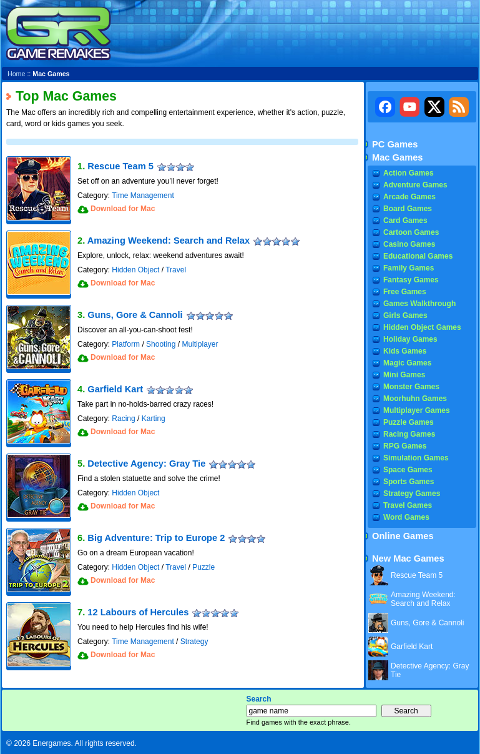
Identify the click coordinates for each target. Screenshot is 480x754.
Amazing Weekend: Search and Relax (168, 241)
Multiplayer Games (416, 410)
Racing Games (409, 434)
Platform (126, 344)
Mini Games (404, 374)
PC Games (395, 144)
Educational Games (418, 256)
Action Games (408, 173)
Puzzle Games (408, 422)
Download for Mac (123, 208)
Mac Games (397, 157)
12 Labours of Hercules (138, 612)
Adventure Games (415, 185)
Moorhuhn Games (415, 398)
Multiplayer (200, 344)
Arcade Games (409, 196)
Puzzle (203, 567)
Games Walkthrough (419, 303)
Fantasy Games (411, 279)
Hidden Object (135, 269)
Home (16, 73)
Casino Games (409, 244)
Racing (123, 418)
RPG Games (404, 446)
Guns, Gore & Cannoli (134, 315)
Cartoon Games (411, 232)
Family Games (408, 268)
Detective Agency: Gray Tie (146, 464)
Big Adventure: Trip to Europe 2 (156, 538)
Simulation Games (416, 458)
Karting (153, 418)
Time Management (143, 195)
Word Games (406, 517)
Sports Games (408, 481)
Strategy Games (411, 493)
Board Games (407, 208)
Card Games (405, 220)
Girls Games (405, 315)
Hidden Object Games (422, 327)
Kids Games (404, 351)
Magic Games (407, 363)
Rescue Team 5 (120, 166)
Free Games (404, 291)
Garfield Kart (115, 389)
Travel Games (407, 505)
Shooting (160, 344)
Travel (175, 269)
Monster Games (411, 386)
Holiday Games (410, 339)
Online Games (403, 536)
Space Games (408, 469)
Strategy (194, 641)
